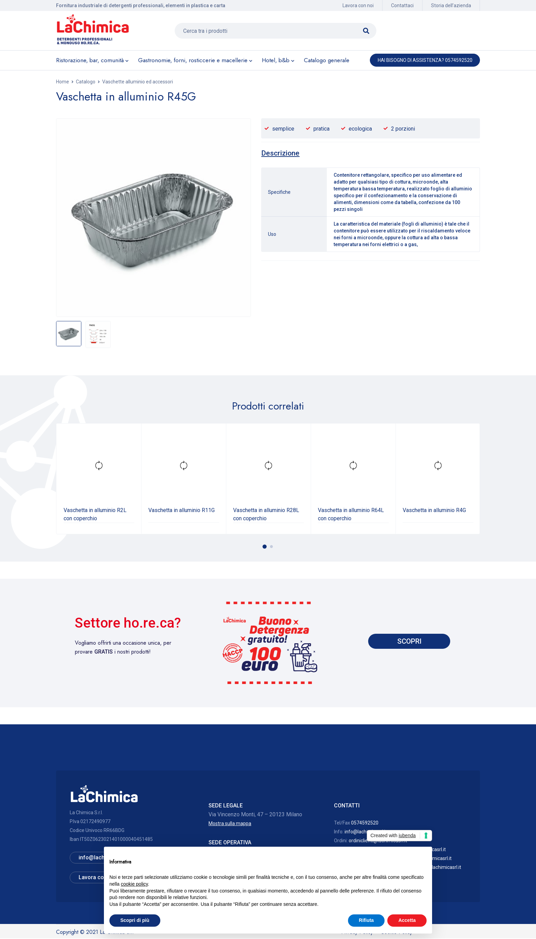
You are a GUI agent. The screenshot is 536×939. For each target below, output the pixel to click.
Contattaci (402, 5)
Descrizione (280, 153)
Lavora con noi (358, 5)
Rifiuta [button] (366, 920)
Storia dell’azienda (451, 5)
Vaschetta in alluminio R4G (434, 510)
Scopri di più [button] (134, 920)
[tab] (280, 153)
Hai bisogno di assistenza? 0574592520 (425, 60)
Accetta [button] (407, 920)
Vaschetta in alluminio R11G (181, 510)
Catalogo (85, 81)
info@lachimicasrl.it (366, 831)
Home (62, 81)
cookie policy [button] (134, 884)
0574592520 (364, 823)
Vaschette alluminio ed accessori (137, 81)
